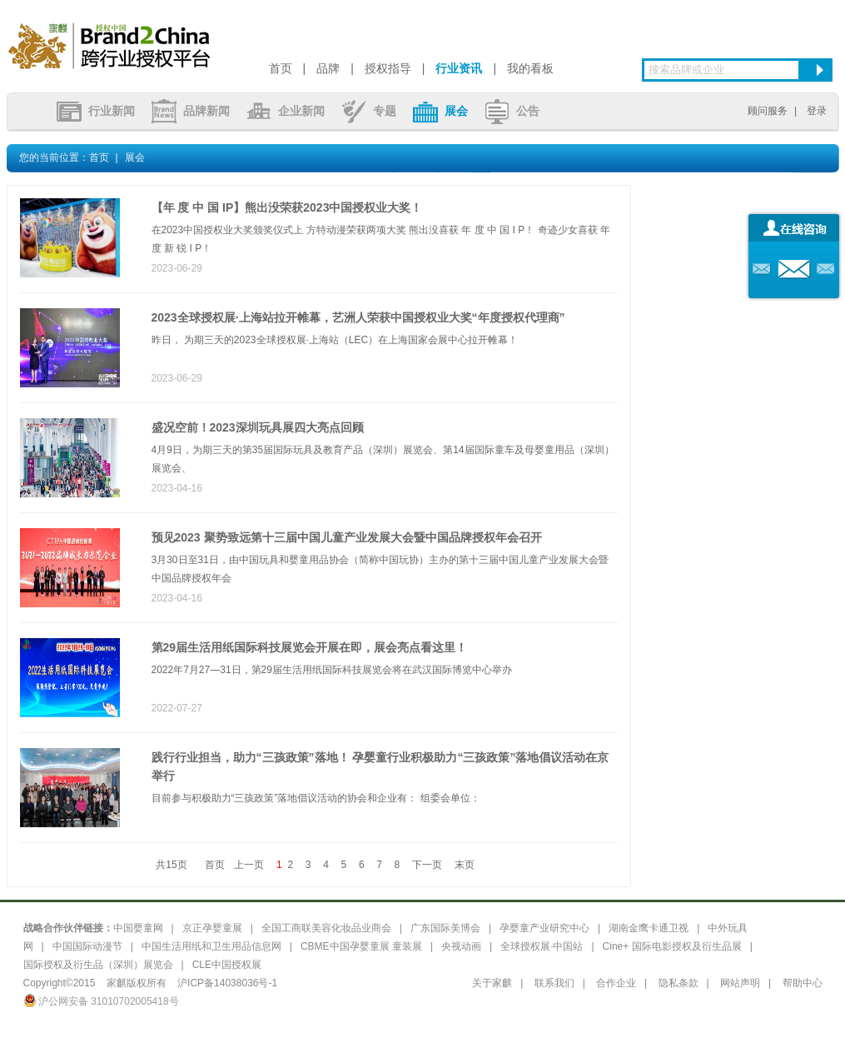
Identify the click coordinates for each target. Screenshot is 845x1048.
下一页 (427, 865)
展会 (440, 110)
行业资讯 (458, 68)
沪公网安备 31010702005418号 (101, 1001)
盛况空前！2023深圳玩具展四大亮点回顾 (258, 427)
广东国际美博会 (445, 928)
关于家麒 (492, 983)
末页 (465, 865)
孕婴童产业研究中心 (544, 928)
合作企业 (616, 983)
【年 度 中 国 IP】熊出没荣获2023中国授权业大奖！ (287, 207)
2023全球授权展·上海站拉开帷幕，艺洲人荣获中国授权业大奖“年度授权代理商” (358, 317)
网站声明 (740, 983)
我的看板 (530, 68)
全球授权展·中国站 (541, 946)
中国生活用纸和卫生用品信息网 (211, 946)
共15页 (171, 865)
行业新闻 (96, 110)
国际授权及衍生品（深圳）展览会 (98, 965)
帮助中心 (803, 983)
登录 (817, 111)
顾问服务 (768, 111)
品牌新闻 (191, 110)
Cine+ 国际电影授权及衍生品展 (672, 946)
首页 (280, 68)
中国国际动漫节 (87, 946)
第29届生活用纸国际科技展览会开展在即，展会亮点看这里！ (310, 647)
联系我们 (554, 983)
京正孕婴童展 (212, 928)
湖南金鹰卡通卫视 (648, 928)
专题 (368, 110)
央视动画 (461, 946)
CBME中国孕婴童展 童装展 (361, 946)
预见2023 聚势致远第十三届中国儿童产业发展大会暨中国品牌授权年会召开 (347, 537)
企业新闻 (285, 110)
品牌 (328, 68)
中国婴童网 (138, 928)
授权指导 (388, 68)
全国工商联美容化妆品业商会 (326, 928)
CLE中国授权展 (226, 965)
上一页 (249, 865)
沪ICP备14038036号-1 (227, 983)
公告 (512, 110)
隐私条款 (678, 983)
